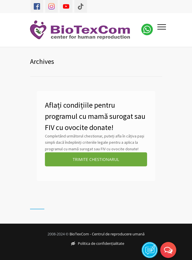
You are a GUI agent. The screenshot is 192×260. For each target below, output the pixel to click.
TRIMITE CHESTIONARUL (96, 159)
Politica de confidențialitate (97, 243)
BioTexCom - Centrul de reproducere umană (107, 234)
